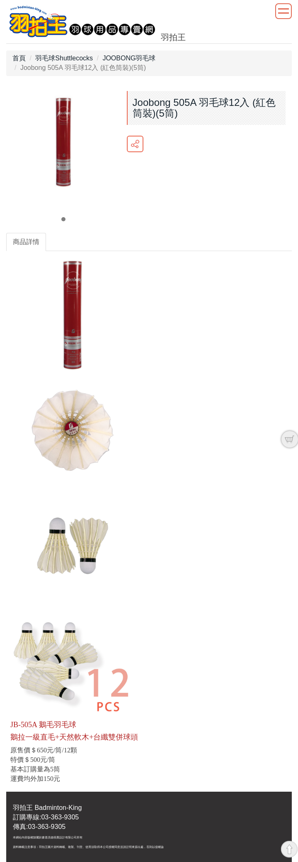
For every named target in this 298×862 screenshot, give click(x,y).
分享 (135, 144)
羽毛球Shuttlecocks (64, 58)
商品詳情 (26, 241)
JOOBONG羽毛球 (128, 58)
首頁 (19, 58)
